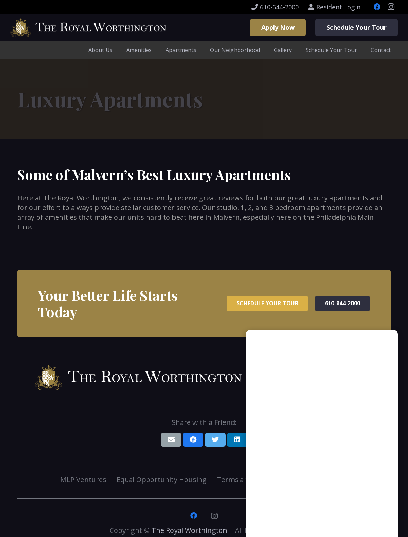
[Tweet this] (215, 440)
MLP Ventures (83, 479)
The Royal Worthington (189, 530)
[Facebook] (377, 7)
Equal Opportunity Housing (162, 479)
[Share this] (193, 440)
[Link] (88, 27)
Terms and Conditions (253, 479)
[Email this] (171, 440)
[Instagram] (391, 7)
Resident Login (324, 479)
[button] (375, 514)
